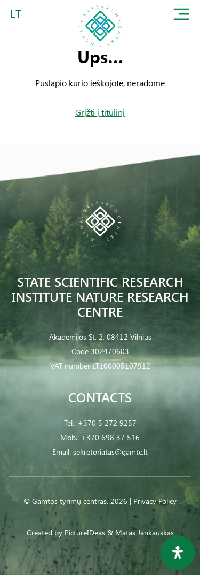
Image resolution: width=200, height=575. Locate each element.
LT (15, 13)
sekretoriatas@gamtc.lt (110, 452)
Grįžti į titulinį (100, 112)
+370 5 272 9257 (107, 423)
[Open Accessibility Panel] (178, 552)
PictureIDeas (85, 532)
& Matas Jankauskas (140, 532)
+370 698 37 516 (110, 437)
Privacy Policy (155, 501)
